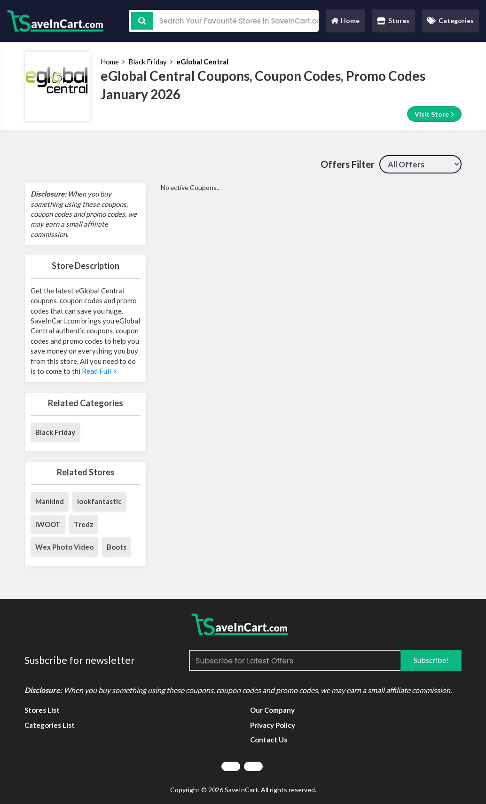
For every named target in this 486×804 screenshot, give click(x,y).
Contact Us (268, 739)
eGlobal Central (202, 61)
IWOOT (48, 524)
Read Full (98, 371)
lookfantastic (99, 501)
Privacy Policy (272, 725)
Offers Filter (348, 164)
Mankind (49, 501)
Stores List (42, 710)
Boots (116, 547)
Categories (450, 20)
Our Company (272, 710)
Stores (393, 20)
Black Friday (147, 61)
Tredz (84, 524)
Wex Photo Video (64, 547)
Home (345, 22)
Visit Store (434, 114)
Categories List (49, 725)
